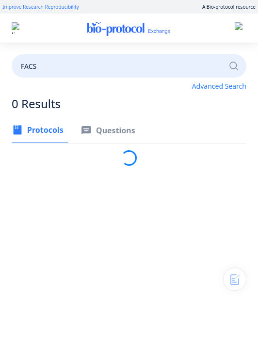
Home (132, 28)
